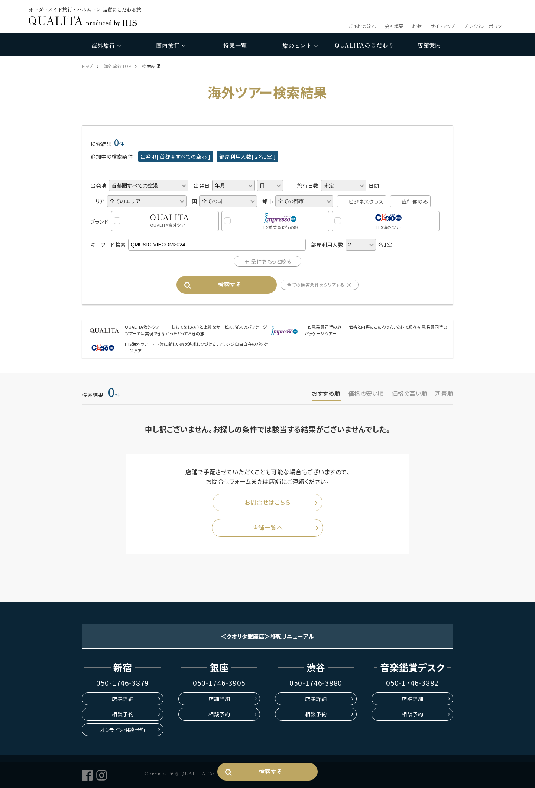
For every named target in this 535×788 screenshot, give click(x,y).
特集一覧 (235, 45)
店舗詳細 (122, 699)
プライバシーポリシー (485, 26)
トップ (87, 66)
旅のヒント (300, 45)
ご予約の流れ (362, 26)
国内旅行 (170, 45)
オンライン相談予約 (122, 729)
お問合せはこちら (267, 502)
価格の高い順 (410, 393)
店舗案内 (429, 45)
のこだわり (364, 45)
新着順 (444, 393)
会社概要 (394, 26)
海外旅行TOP (118, 66)
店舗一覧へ (267, 527)
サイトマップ (443, 26)
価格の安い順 (366, 393)
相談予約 (122, 714)
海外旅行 (106, 45)
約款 (417, 26)
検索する (229, 284)
